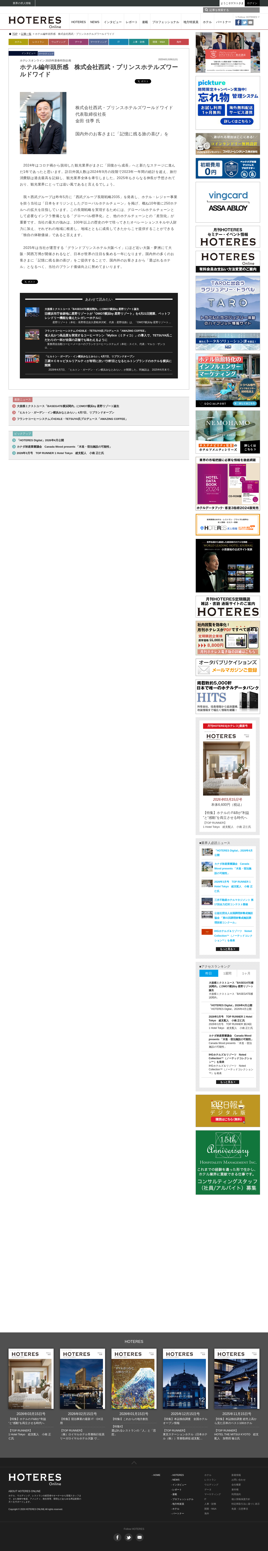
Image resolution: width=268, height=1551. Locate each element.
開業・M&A (159, 42)
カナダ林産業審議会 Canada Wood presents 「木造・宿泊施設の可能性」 (64, 446)
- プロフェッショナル (182, 1499)
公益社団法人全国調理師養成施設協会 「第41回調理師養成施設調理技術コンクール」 (233, 918)
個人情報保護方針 (240, 1499)
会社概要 (236, 1484)
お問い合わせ (238, 1479)
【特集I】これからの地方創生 (129, 1419)
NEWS (94, 22)
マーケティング (98, 42)
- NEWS (175, 1479)
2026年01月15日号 (133, 1414)
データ (78, 42)
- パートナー (177, 1513)
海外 (179, 42)
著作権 (235, 1489)
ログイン (252, 3)
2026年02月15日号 (82, 1414)
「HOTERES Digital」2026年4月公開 (40, 440)
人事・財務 (139, 42)
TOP (15, 33)
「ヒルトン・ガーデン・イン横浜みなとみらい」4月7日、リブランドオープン (90, 356)
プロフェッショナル (165, 22)
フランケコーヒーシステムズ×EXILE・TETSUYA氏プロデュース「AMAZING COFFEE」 (96, 330)
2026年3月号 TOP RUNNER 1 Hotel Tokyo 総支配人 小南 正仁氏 (60, 453)
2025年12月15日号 (185, 1414)
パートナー (223, 22)
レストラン (38, 42)
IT (119, 42)
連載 (145, 22)
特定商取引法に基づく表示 (245, 1504)
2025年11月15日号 (236, 1414)
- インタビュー (179, 1484)
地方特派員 (190, 22)
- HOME (156, 1475)
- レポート (176, 1489)
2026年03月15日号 (30, 1414)
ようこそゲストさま (232, 3)
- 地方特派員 (177, 1504)
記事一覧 (26, 33)
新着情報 (236, 1475)
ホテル (207, 22)
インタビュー (113, 22)
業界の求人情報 (22, 3)
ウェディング (58, 42)
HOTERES (78, 22)
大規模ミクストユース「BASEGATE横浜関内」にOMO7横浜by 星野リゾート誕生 (92, 309)
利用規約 (236, 1494)
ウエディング (211, 1484)
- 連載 (174, 1494)
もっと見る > (227, 949)
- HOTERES (177, 1475)
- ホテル (175, 1508)
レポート (132, 22)
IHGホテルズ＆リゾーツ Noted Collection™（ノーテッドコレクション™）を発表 (233, 936)
